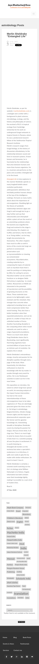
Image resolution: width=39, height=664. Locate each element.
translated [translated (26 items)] (9, 592)
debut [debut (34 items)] (26, 518)
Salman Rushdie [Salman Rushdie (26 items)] (20, 575)
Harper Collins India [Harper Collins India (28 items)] (12, 543)
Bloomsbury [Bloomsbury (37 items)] (26, 514)
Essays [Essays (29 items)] (27, 521)
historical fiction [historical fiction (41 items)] (12, 547)
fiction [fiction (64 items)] (10, 528)
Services (6, 650)
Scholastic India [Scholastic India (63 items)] (23, 578)
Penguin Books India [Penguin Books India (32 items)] (21, 564)
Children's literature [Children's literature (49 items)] (15, 518)
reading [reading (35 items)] (19, 572)
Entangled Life (12, 179)
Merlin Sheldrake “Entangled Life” (17, 35)
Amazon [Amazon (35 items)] (28, 507)
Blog (15, 637)
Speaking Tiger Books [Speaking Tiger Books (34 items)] (13, 586)
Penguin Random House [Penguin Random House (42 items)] (15, 568)
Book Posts (27, 637)
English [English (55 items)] (20, 522)
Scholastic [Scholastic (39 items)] (10, 578)
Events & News (8, 644)
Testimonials (24, 644)
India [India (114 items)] (23, 548)
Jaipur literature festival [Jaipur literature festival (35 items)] (14, 552)
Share (11, 45)
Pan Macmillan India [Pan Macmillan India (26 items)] (22, 561)
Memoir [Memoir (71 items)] (11, 558)
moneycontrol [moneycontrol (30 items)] (21, 558)
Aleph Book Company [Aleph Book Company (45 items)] (15, 508)
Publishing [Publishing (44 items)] (11, 572)
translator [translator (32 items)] (20, 597)
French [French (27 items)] (17, 527)
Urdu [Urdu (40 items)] (27, 598)
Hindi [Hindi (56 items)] (21, 544)
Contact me (18, 650)
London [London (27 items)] (26, 552)
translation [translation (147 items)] (21, 593)
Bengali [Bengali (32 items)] (18, 511)
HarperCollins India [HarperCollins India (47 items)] (14, 540)
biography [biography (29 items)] (25, 511)
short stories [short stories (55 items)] (12, 582)
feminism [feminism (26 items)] (27, 524)
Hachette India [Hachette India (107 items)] (15, 532)
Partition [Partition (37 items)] (10, 565)
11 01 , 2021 (14, 41)
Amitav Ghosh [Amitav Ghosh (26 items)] (10, 511)
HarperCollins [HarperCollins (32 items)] (11, 536)
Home (5, 637)
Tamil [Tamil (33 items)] (23, 586)
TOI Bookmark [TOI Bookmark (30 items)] (26, 589)
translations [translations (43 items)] (11, 598)
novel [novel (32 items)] (28, 558)
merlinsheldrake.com (21, 111)
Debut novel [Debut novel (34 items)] (11, 521)
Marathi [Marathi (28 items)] (26, 555)
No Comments (14, 43)
